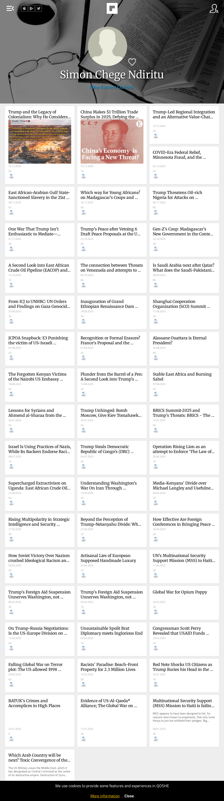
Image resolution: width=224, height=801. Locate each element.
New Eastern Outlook (112, 86)
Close (129, 796)
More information (105, 796)
